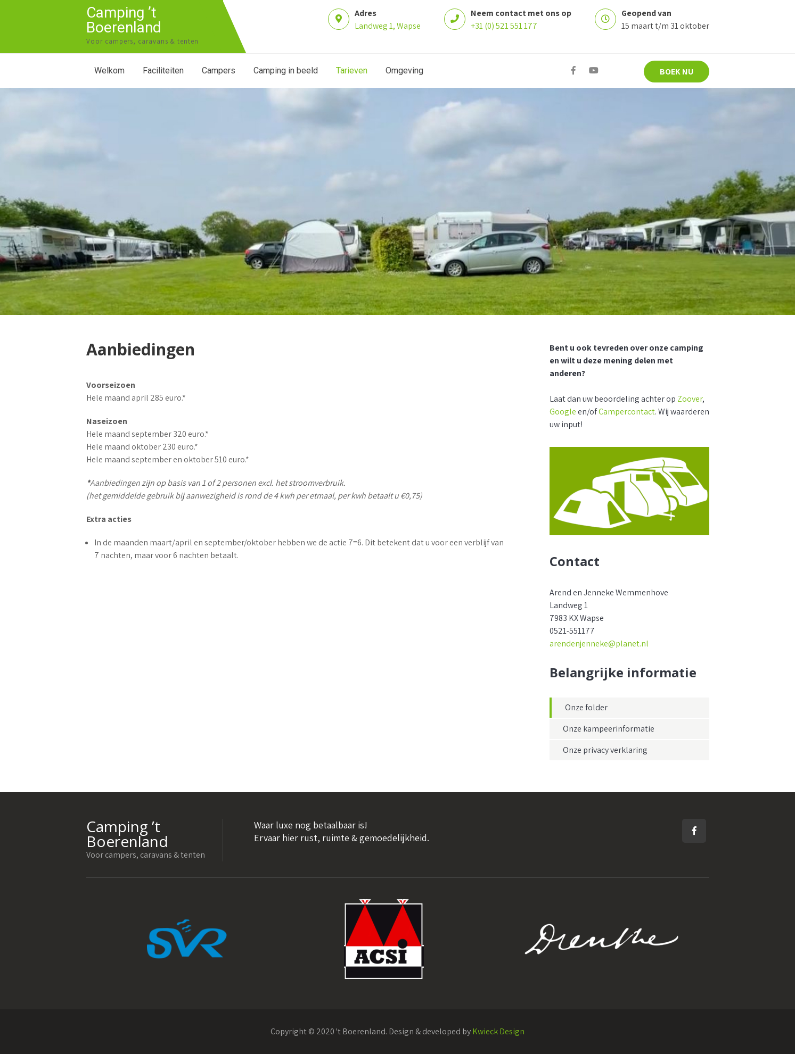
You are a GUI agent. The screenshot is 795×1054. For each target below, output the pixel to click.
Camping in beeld (285, 70)
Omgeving (404, 70)
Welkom (109, 70)
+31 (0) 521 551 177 (504, 25)
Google (563, 411)
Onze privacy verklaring (605, 750)
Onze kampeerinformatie (608, 728)
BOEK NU (676, 71)
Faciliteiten (163, 70)
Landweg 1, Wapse (388, 25)
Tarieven (351, 70)
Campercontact (627, 411)
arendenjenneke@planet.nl (599, 643)
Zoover (689, 398)
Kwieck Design (498, 1031)
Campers (218, 70)
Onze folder (586, 707)
